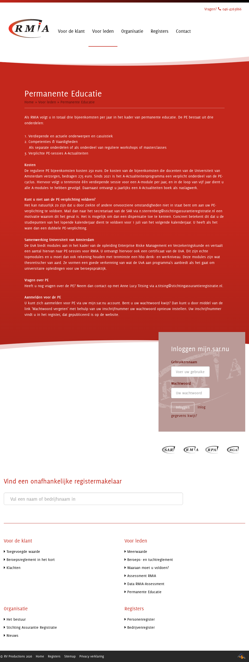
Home (29, 102)
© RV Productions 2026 (16, 656)
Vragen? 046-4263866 (222, 9)
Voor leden (47, 102)
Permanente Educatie (77, 102)
